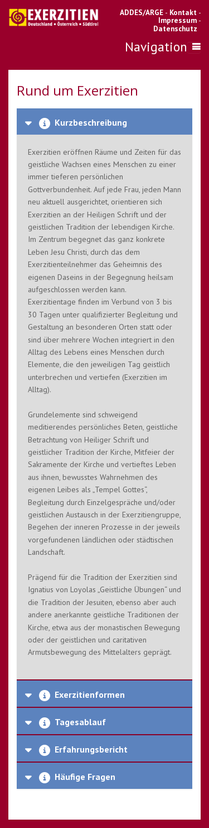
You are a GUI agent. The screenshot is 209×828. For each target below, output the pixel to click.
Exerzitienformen (81, 695)
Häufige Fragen (76, 777)
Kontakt (183, 12)
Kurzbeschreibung (82, 123)
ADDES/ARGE (141, 12)
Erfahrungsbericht (82, 750)
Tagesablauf (71, 722)
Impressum (177, 20)
